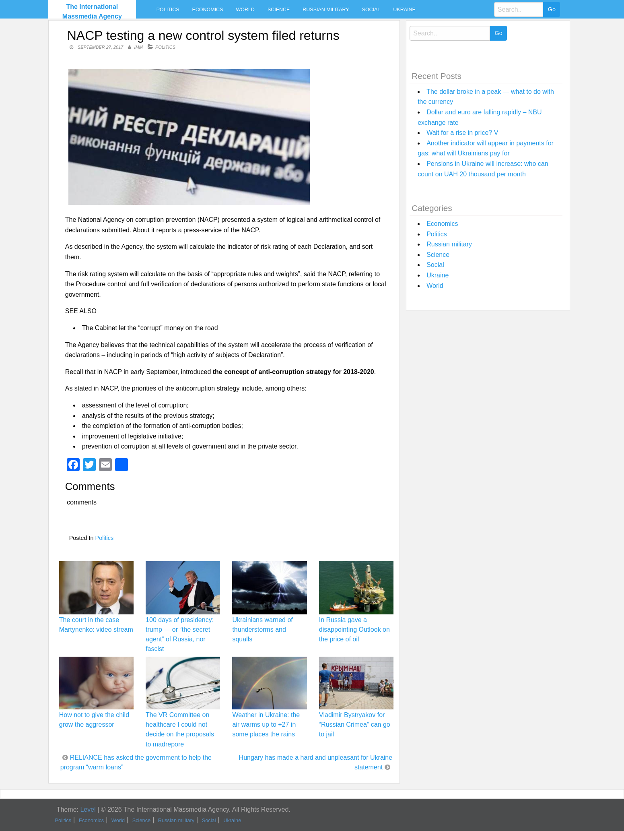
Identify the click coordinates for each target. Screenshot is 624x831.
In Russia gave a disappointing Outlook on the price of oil (354, 629)
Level (87, 809)
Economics (207, 9)
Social (371, 9)
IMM (138, 47)
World (245, 9)
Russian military (326, 9)
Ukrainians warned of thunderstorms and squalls (262, 629)
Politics (168, 9)
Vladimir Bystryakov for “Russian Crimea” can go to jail (354, 724)
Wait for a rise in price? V (462, 132)
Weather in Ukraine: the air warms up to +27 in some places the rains (266, 724)
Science (279, 9)
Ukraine (404, 9)
